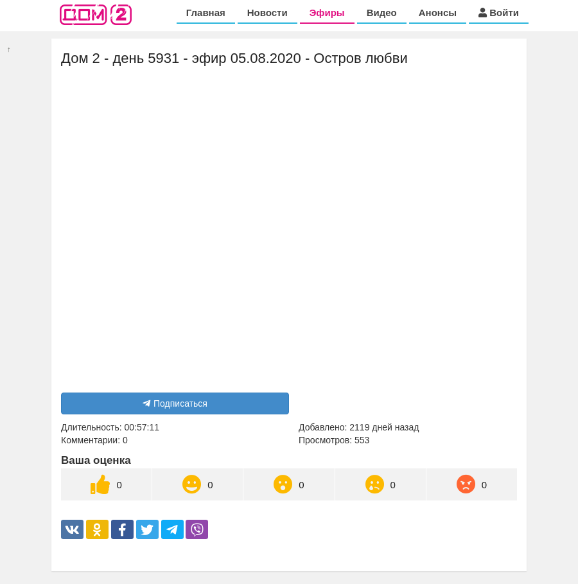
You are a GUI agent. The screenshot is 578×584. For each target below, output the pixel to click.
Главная (205, 12)
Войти (498, 12)
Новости (267, 12)
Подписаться (175, 403)
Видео (382, 12)
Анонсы (438, 12)
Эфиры (327, 12)
